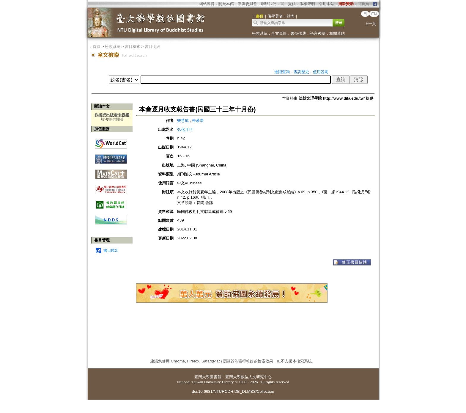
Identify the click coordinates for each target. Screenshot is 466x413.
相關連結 (337, 33)
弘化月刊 (185, 129)
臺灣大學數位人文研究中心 (248, 377)
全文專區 (279, 33)
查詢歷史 (301, 72)
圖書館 (215, 377)
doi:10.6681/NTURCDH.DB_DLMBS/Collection (233, 391)
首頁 (96, 46)
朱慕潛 (198, 120)
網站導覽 (207, 3)
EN (374, 14)
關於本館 (226, 3)
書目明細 (152, 46)
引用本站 (326, 3)
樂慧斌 (183, 120)
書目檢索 (132, 46)
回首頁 (363, 3)
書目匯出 (111, 250)
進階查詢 (282, 72)
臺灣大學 (202, 377)
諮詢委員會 (247, 3)
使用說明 (320, 72)
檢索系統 (259, 33)
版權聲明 (307, 3)
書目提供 (288, 3)
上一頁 (370, 23)
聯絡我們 (268, 3)
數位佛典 (298, 33)
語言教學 (317, 33)
